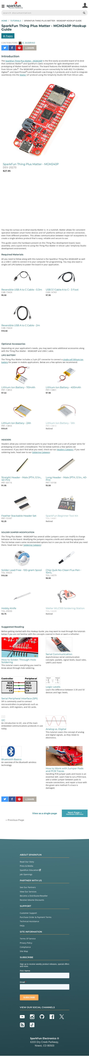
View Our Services (28, 891)
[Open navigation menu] (3, 7)
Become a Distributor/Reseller (34, 895)
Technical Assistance (29, 921)
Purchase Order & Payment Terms (35, 917)
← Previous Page (15, 820)
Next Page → (74, 813)
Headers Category (65, 449)
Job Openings (26, 874)
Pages (8, 35)
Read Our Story (27, 861)
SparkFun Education (30, 870)
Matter (23, 75)
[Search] (84, 13)
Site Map (24, 951)
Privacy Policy (26, 943)
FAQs (22, 925)
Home (4, 21)
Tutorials (15, 21)
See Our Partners (28, 887)
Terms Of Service (28, 938)
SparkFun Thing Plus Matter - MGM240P (23, 60)
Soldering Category (41, 452)
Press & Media (26, 866)
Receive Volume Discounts (32, 900)
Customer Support (28, 913)
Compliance (25, 947)
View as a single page (44, 813)
